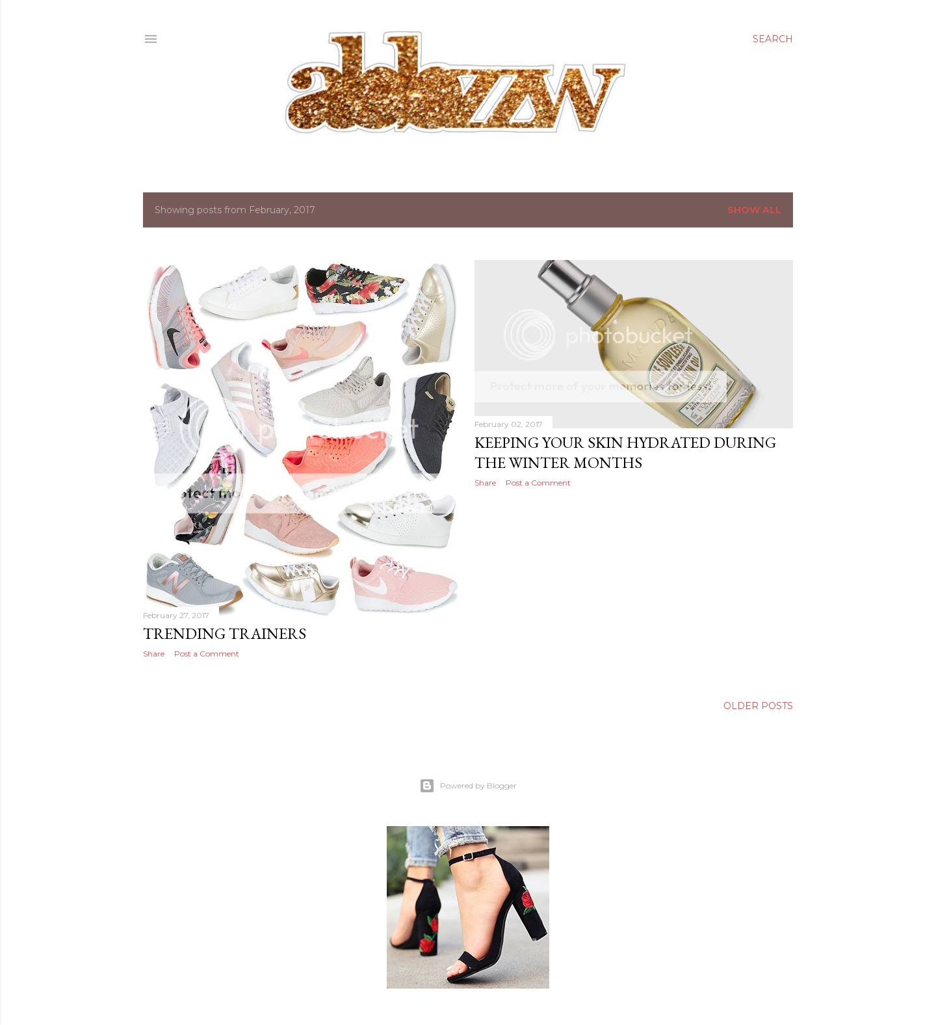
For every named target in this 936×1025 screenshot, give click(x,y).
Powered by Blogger (468, 786)
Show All (754, 210)
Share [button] (153, 653)
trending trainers (224, 633)
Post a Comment (206, 653)
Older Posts (758, 706)
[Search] (773, 39)
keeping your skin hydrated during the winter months (625, 452)
